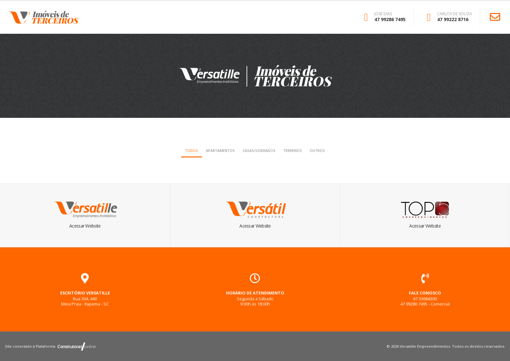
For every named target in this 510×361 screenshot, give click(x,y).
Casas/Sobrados (259, 150)
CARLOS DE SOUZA (454, 14)
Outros (317, 150)
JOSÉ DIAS (383, 14)
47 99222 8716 (452, 19)
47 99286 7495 (390, 19)
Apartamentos (220, 150)
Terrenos (292, 150)
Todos (191, 150)
